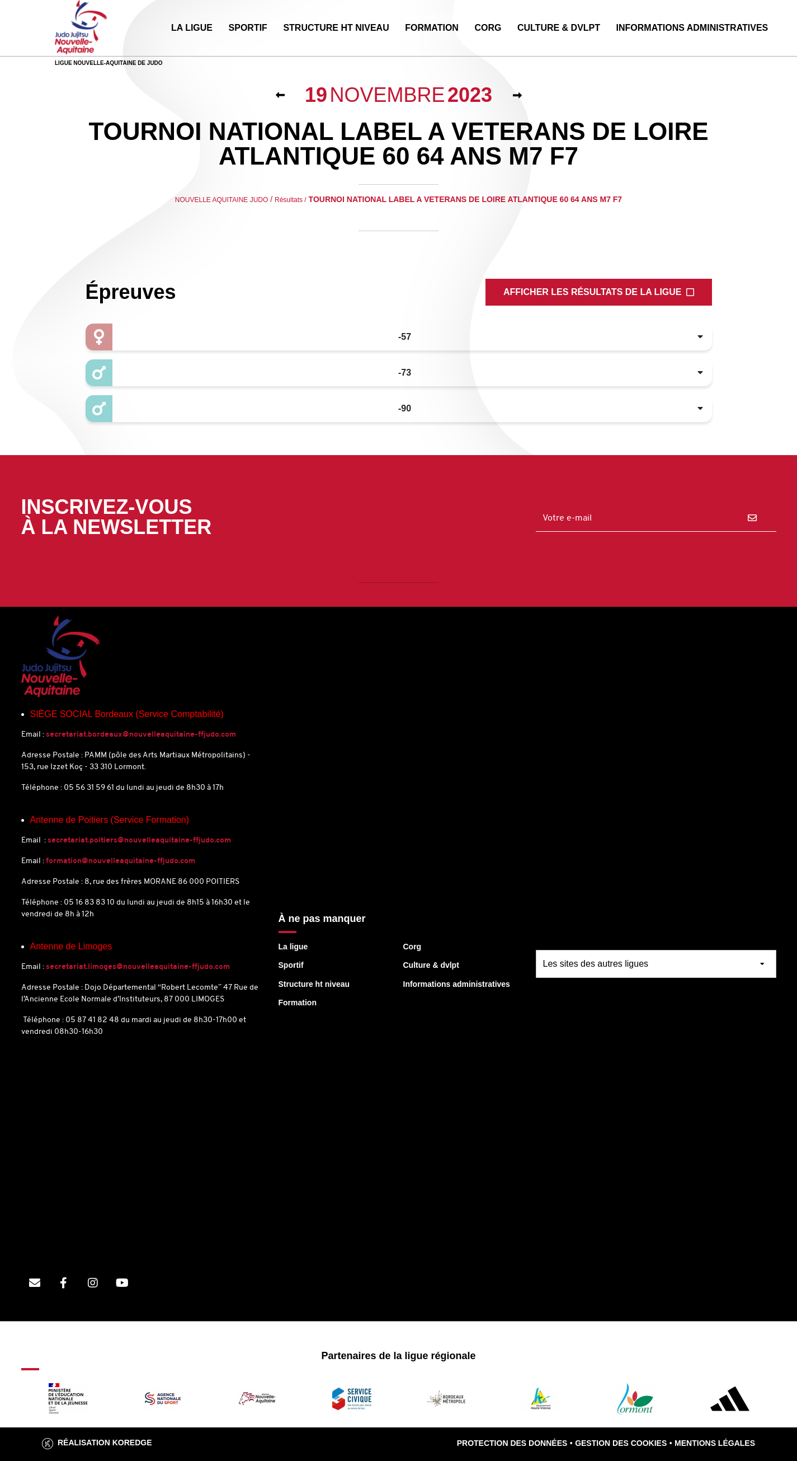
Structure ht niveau (314, 984)
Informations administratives (456, 984)
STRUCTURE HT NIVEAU (336, 27)
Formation (298, 1002)
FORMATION (432, 27)
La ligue (293, 946)
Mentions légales (715, 1443)
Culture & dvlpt (431, 965)
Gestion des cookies (621, 1443)
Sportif (291, 965)
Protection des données (512, 1443)
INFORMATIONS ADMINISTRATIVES (692, 27)
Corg (412, 946)
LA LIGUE (192, 27)
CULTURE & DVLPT (558, 27)
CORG (487, 27)
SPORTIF (248, 27)
